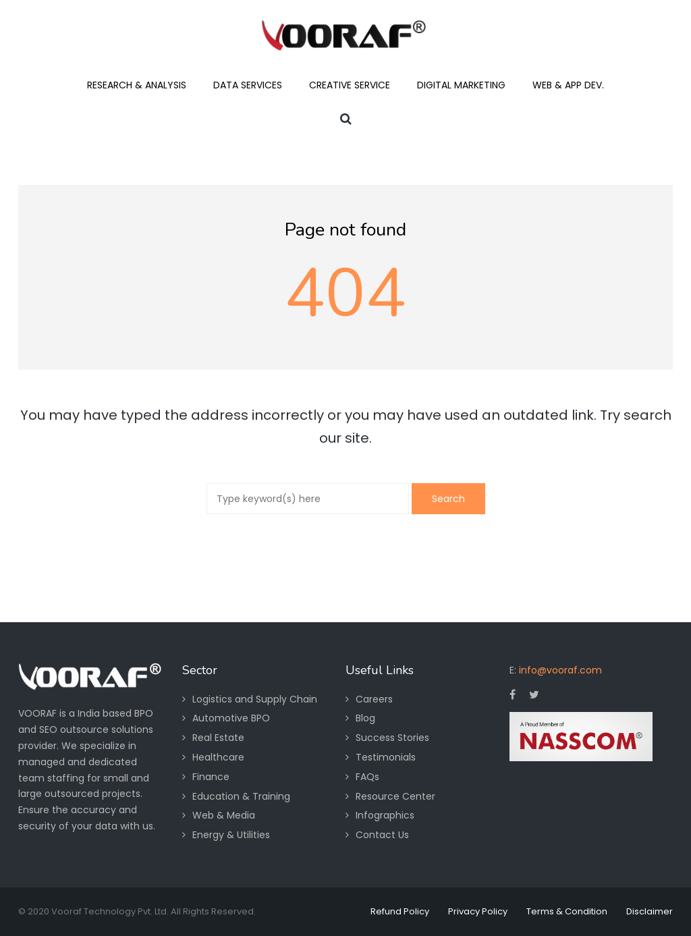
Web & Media (223, 815)
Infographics (385, 815)
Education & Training (241, 796)
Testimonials (386, 757)
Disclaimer (649, 911)
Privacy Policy (477, 911)
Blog (365, 718)
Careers (374, 699)
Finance (210, 776)
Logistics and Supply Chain (254, 699)
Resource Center (395, 796)
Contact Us (382, 835)
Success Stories (392, 737)
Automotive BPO (231, 718)
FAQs (367, 776)
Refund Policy (399, 911)
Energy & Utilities (231, 835)
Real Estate (218, 737)
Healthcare (218, 757)
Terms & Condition (566, 911)
